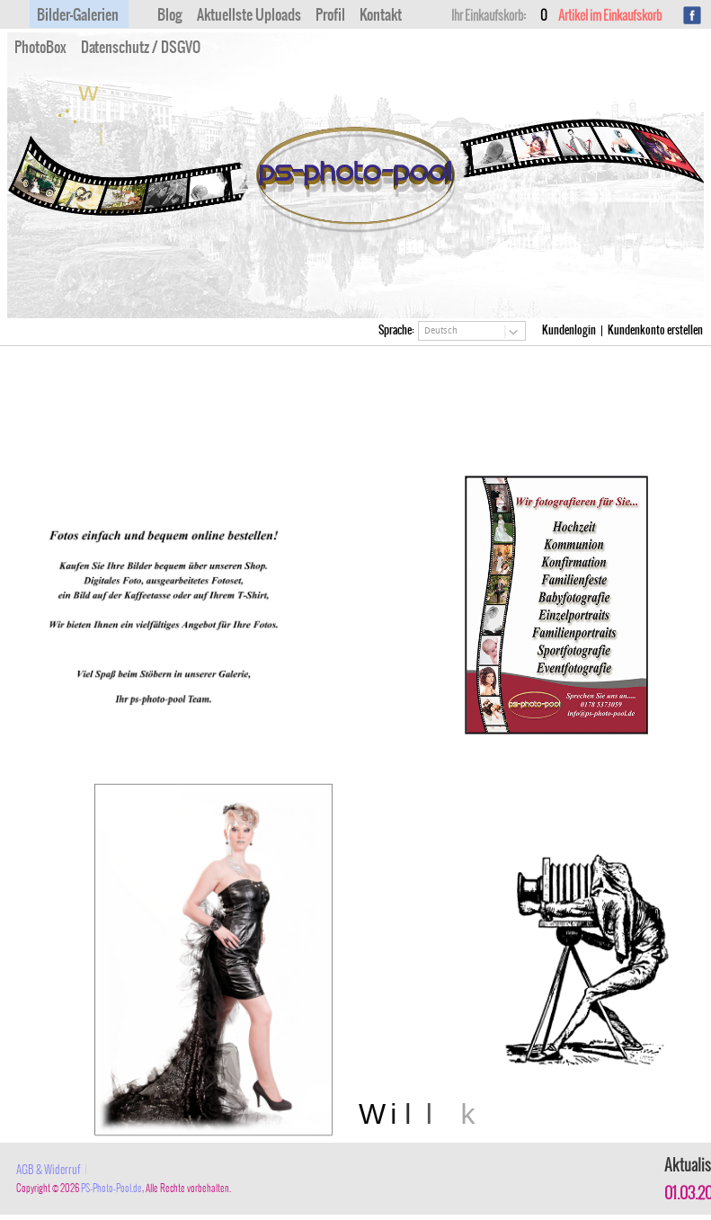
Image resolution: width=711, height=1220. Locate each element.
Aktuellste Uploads (249, 15)
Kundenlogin (569, 330)
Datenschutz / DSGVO (140, 48)
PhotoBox (40, 48)
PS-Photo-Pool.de (111, 1188)
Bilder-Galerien (78, 15)
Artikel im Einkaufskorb (601, 16)
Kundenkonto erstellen (655, 330)
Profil (330, 15)
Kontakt (381, 15)
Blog (169, 15)
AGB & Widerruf (48, 1170)
